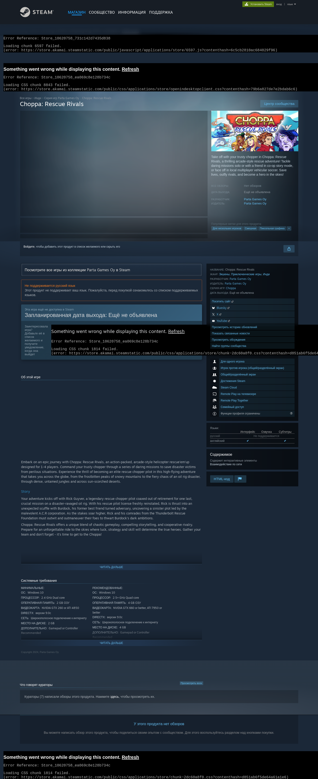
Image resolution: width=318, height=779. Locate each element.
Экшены (224, 396)
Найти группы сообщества (229, 468)
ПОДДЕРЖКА (161, 12)
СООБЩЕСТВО (102, 12)
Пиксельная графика (272, 234)
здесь (114, 704)
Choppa (231, 410)
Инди (38, 103)
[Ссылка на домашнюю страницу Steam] (40, 16)
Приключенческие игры (246, 396)
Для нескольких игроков (227, 234)
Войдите (29, 252)
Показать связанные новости (231, 455)
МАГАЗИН (77, 12)
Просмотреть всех (191, 691)
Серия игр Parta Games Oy (61, 103)
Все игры (26, 103)
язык (290, 4)
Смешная (250, 234)
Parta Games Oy (255, 205)
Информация (132, 12)
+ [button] (289, 234)
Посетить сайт (223, 423)
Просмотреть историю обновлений (234, 449)
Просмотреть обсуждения (228, 462)
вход (279, 4)
